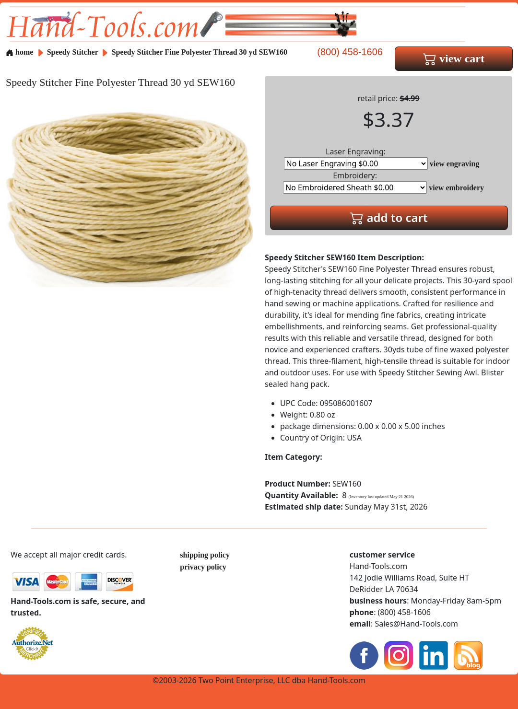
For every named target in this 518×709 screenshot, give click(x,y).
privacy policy (203, 567)
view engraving (455, 164)
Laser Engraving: (356, 158)
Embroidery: (355, 182)
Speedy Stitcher (73, 52)
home (19, 52)
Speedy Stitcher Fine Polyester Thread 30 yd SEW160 (199, 52)
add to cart (389, 217)
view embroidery (456, 188)
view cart (453, 58)
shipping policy (205, 555)
